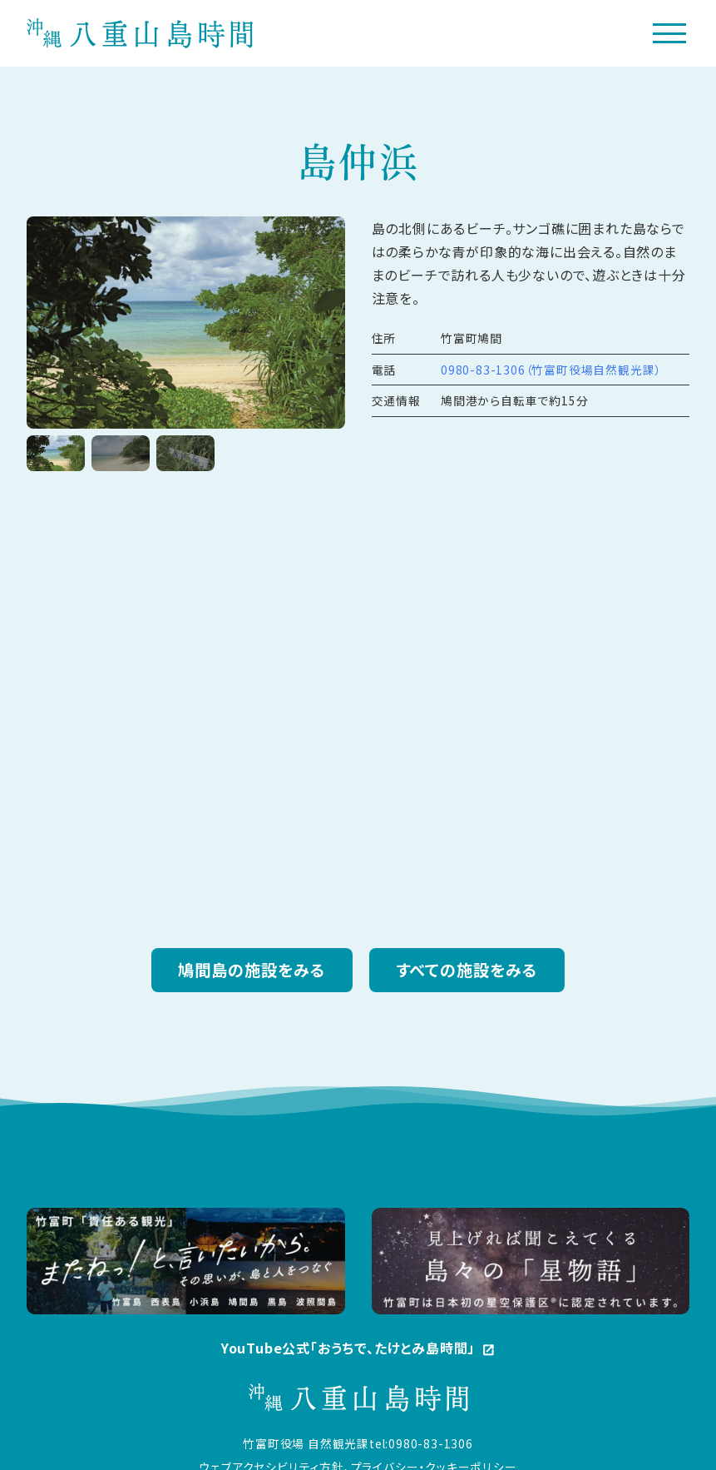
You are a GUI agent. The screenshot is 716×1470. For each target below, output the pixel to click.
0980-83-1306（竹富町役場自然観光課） (551, 370)
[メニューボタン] (669, 34)
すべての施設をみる (467, 970)
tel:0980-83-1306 (421, 1444)
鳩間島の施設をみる (252, 970)
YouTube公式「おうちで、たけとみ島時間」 (358, 1351)
